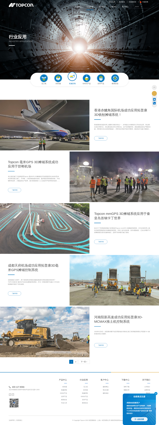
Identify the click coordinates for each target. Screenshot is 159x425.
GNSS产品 (63, 393)
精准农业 (64, 399)
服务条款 (106, 393)
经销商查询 (132, 2)
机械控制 (64, 390)
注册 (113, 2)
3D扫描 (64, 387)
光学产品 (64, 396)
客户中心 (125, 7)
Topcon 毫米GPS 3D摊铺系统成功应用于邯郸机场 (33, 185)
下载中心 (113, 7)
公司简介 (147, 387)
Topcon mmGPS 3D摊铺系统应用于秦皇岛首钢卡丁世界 (122, 236)
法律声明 (12, 420)
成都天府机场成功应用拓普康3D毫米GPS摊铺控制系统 (33, 288)
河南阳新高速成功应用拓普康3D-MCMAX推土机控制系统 (118, 340)
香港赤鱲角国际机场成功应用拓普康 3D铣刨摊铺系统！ (120, 133)
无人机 (85, 387)
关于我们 (101, 7)
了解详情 (101, 159)
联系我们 (19, 420)
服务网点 (106, 387)
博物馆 (148, 393)
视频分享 (126, 390)
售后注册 (106, 390)
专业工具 (64, 403)
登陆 (110, 2)
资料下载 (126, 387)
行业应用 (90, 8)
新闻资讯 (122, 2)
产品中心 (78, 7)
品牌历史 (147, 390)
